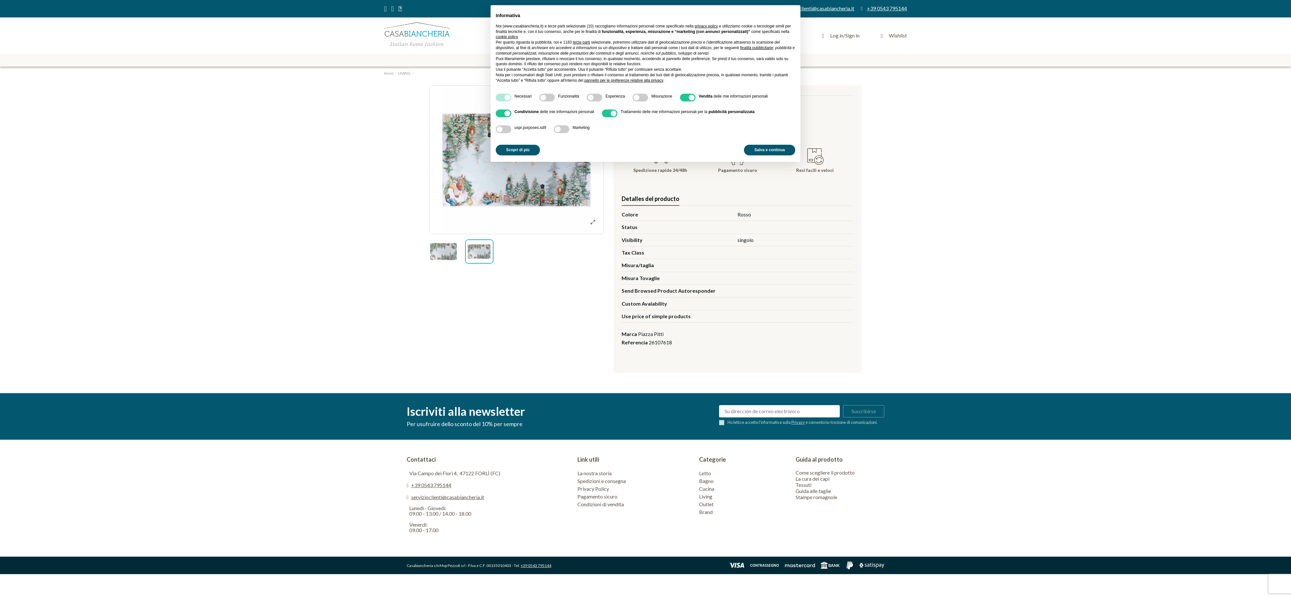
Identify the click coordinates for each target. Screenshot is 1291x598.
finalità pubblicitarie (756, 48)
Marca (629, 334)
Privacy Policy (593, 489)
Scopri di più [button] (518, 150)
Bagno (706, 481)
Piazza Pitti (651, 334)
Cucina (706, 489)
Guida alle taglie (813, 491)
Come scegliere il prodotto (825, 472)
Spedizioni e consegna (601, 481)
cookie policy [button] (507, 37)
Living (705, 496)
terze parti (581, 42)
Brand (706, 512)
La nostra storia (594, 473)
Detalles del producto (650, 198)
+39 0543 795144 (431, 485)
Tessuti (803, 485)
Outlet (706, 504)
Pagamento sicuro (597, 496)
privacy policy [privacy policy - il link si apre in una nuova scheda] (706, 26)
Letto (705, 473)
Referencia (635, 342)
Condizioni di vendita (600, 504)
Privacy (798, 422)
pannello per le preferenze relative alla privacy (623, 80)
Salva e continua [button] (769, 150)
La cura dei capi (812, 479)
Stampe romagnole (816, 497)
